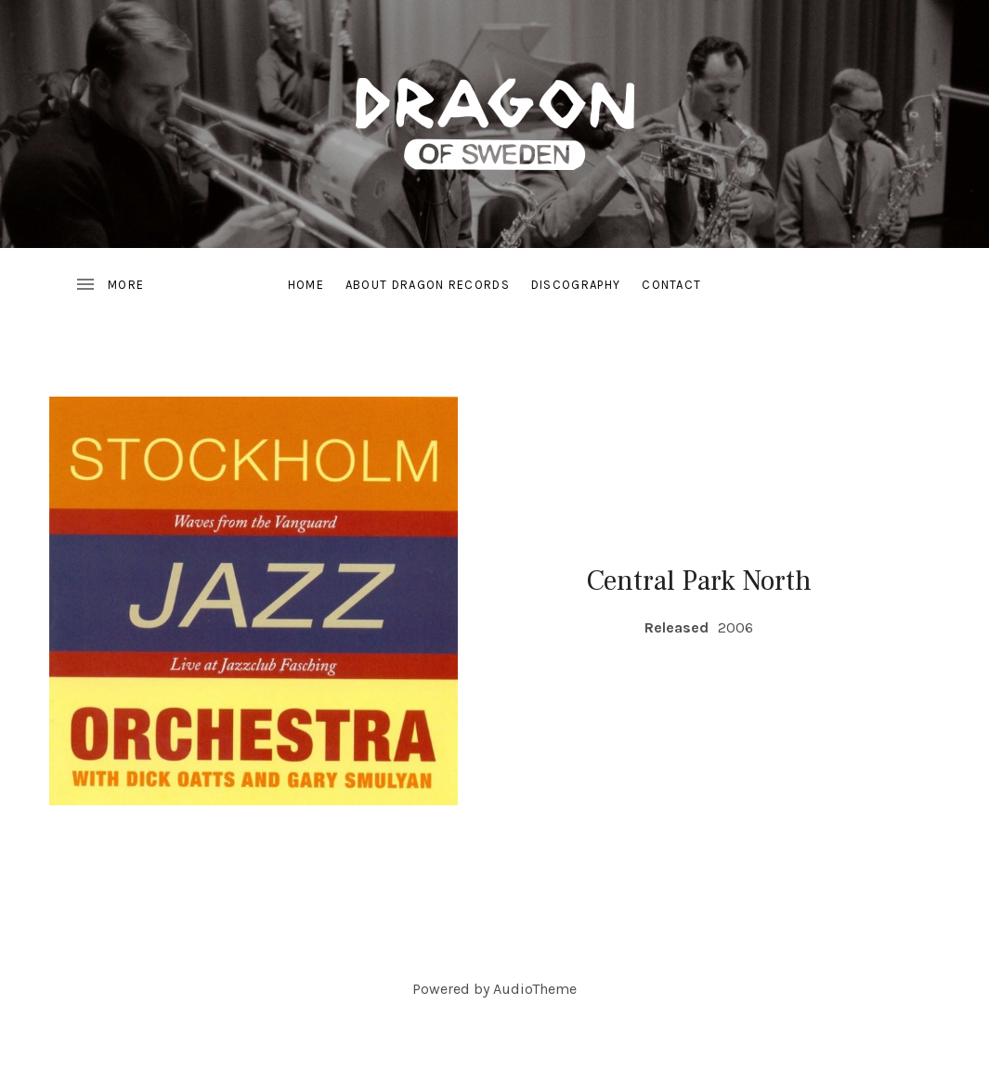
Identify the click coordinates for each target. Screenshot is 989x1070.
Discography (575, 285)
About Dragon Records (427, 285)
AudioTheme (535, 989)
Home (306, 285)
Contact (671, 285)
